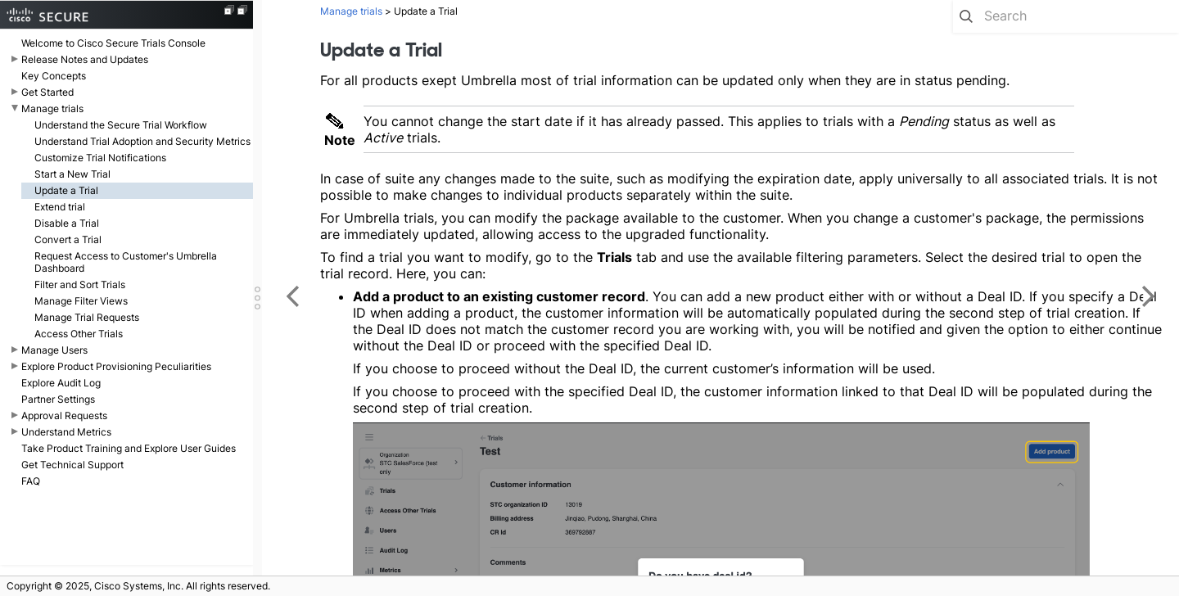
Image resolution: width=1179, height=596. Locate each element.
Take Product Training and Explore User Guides (128, 448)
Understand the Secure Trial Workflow (120, 125)
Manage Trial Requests (86, 317)
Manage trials (52, 108)
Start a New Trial (72, 174)
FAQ (30, 481)
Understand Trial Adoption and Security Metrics (142, 141)
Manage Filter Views (81, 301)
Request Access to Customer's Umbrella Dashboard (125, 262)
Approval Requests (64, 415)
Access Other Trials (78, 333)
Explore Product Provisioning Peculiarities (116, 366)
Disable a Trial (66, 223)
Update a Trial (66, 190)
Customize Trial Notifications (100, 157)
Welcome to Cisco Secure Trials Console (113, 43)
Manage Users (54, 350)
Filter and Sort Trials (79, 284)
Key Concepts (53, 76)
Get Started (47, 92)
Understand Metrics (66, 432)
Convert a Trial (68, 239)
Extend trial (59, 207)
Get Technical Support (72, 464)
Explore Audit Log (61, 383)
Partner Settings (58, 399)
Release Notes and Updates (84, 59)
